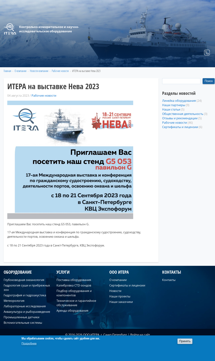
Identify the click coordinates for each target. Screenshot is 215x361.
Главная (116, 63)
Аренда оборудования (72, 311)
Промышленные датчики (21, 317)
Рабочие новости (60, 71)
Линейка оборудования (179, 101)
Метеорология (14, 301)
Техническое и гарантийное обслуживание (76, 303)
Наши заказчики (121, 302)
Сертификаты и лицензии (180, 127)
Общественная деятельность (182, 114)
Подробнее (29, 343)
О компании (179, 63)
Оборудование (138, 63)
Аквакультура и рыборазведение (27, 312)
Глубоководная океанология (24, 280)
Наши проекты (119, 296)
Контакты (201, 63)
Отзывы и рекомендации (180, 118)
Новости (115, 291)
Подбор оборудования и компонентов (74, 293)
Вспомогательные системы (23, 323)
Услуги (159, 63)
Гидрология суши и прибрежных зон (27, 287)
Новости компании (39, 71)
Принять (185, 341)
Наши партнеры (173, 105)
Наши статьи (171, 109)
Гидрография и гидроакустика (25, 295)
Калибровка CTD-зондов (73, 285)
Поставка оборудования (73, 280)
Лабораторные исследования (25, 306)
